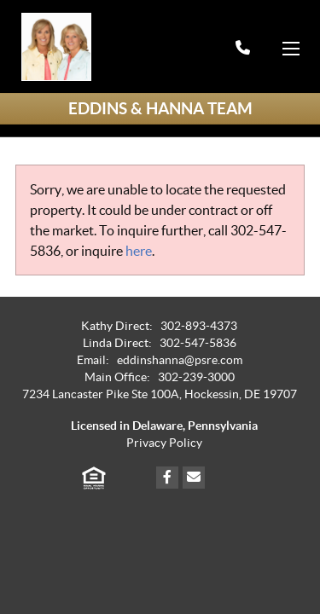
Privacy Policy (164, 443)
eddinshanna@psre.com (179, 360)
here (138, 250)
